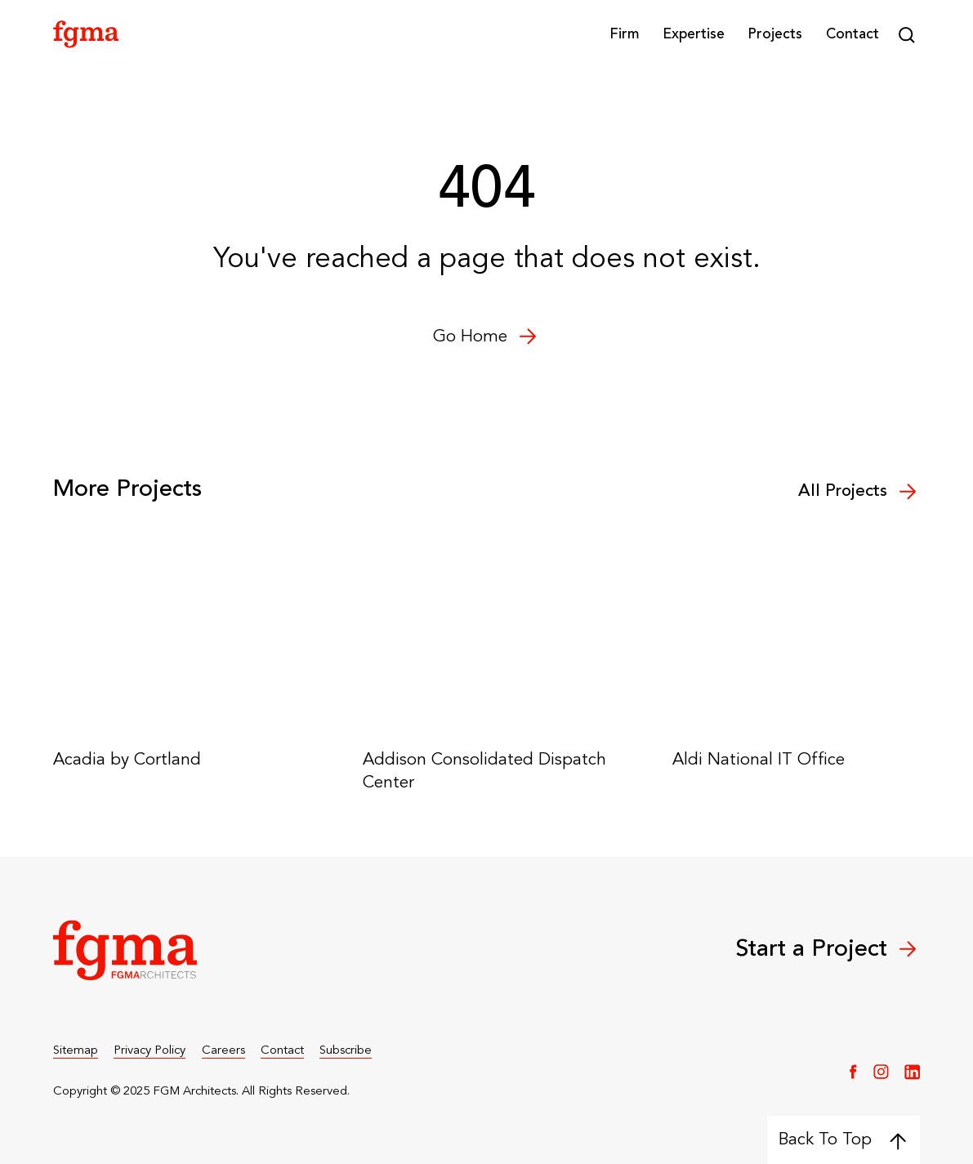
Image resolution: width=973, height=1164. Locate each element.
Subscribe (345, 1051)
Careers (223, 1051)
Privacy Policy (149, 1051)
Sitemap (75, 1051)
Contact (852, 35)
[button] (624, 35)
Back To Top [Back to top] (843, 1139)
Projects (775, 35)
